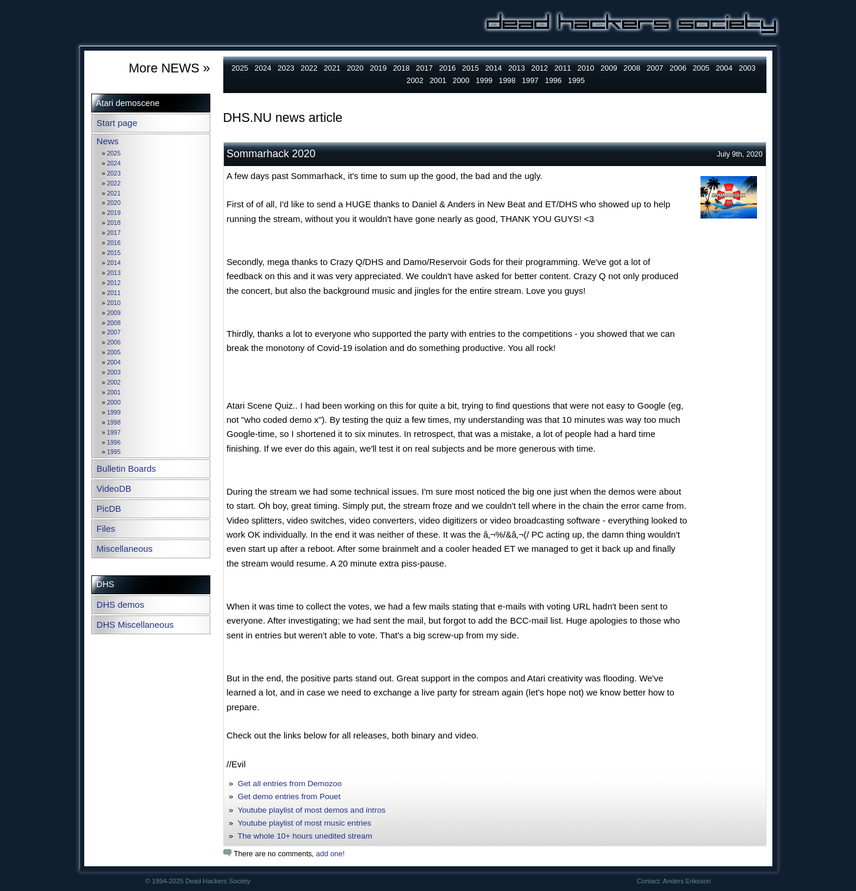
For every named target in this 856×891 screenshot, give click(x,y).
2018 (114, 223)
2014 (114, 263)
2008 (114, 323)
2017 (114, 233)
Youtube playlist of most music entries (304, 823)
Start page (117, 123)
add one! (330, 854)
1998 (114, 422)
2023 (114, 173)
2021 (114, 193)
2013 (114, 273)
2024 (114, 163)
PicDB (109, 509)
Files (106, 529)
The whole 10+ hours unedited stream (304, 836)
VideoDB (114, 488)
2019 (114, 213)
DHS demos (120, 604)
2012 (114, 283)
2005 (114, 352)
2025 (114, 153)
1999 (114, 412)
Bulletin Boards (126, 468)
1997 (114, 432)
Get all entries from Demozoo (289, 783)
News (108, 141)
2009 (114, 313)
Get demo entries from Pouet (289, 796)
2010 (114, 303)
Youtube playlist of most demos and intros (311, 810)
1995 (114, 452)
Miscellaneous (125, 549)
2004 (114, 362)
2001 (114, 392)
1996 (114, 442)
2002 (114, 382)
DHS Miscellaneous (135, 625)
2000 (114, 402)
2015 (114, 253)
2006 (114, 342)
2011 (114, 293)
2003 (114, 372)
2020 (114, 203)
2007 (114, 332)
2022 (114, 183)
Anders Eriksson (686, 881)
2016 (114, 243)
